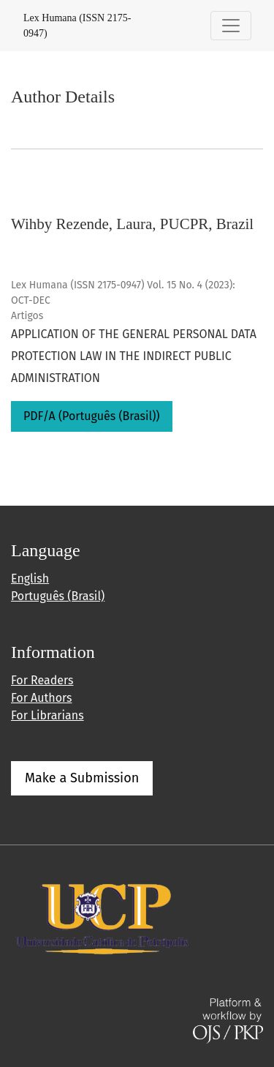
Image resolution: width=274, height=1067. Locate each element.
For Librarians (47, 715)
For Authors (41, 698)
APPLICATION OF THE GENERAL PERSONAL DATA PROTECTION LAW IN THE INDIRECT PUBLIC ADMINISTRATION (133, 356)
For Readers (42, 680)
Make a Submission (82, 778)
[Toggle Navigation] (230, 25)
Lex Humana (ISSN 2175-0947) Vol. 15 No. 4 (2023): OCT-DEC (123, 293)
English (30, 578)
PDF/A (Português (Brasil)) (91, 416)
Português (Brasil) (57, 596)
